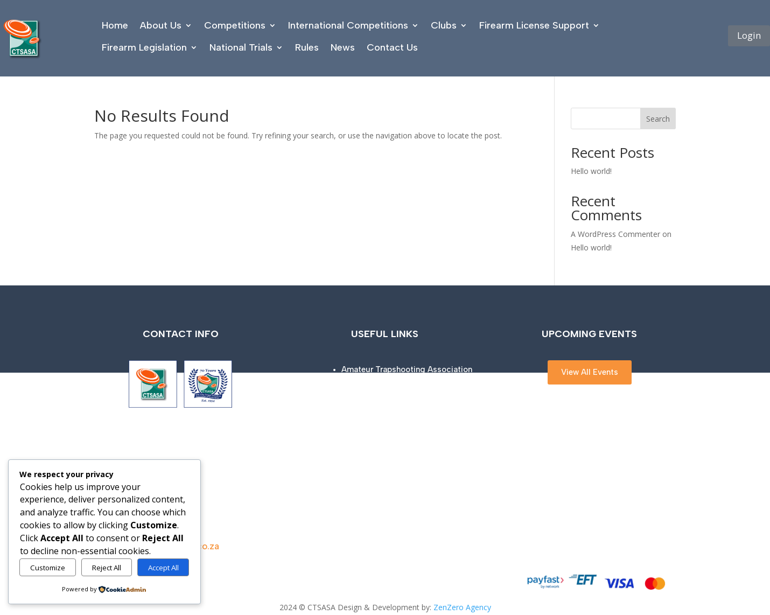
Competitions (234, 25)
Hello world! (591, 171)
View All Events (589, 372)
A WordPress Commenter (615, 234)
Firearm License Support (534, 25)
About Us (160, 25)
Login (749, 35)
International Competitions (348, 25)
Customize (47, 567)
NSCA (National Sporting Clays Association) (425, 445)
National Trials (240, 47)
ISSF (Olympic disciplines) (391, 407)
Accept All (163, 567)
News (343, 47)
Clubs (444, 25)
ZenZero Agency (462, 607)
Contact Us (392, 47)
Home (115, 25)
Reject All (106, 567)
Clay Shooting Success (385, 388)
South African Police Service (394, 464)
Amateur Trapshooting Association (406, 369)
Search (658, 119)
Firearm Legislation (144, 47)
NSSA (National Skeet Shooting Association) (425, 426)
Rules (307, 47)
